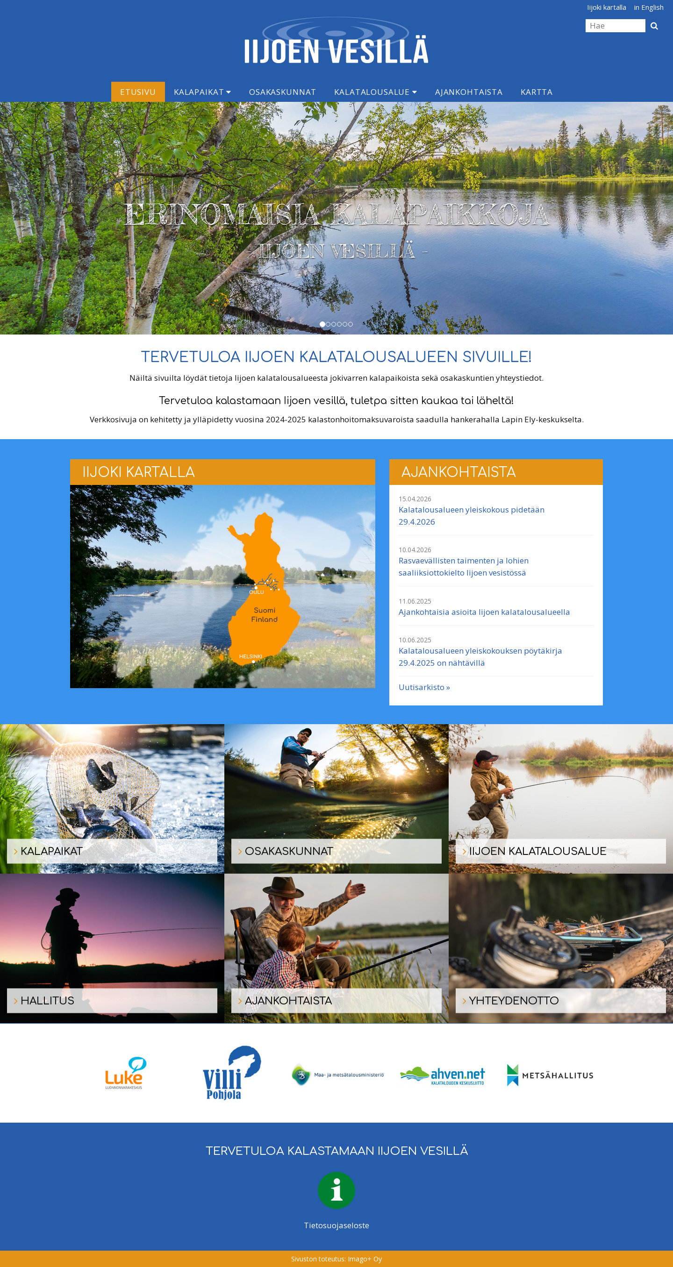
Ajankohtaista (469, 91)
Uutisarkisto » (424, 687)
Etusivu (138, 91)
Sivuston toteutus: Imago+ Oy (336, 1258)
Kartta (537, 91)
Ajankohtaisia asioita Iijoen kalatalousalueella (484, 611)
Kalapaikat (202, 91)
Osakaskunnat (282, 91)
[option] (123, 1073)
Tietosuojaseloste (336, 1225)
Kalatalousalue (375, 91)
